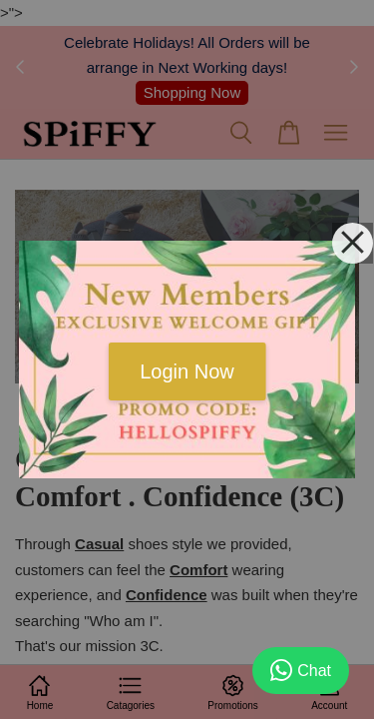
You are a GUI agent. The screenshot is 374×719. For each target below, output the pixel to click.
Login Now (187, 371)
